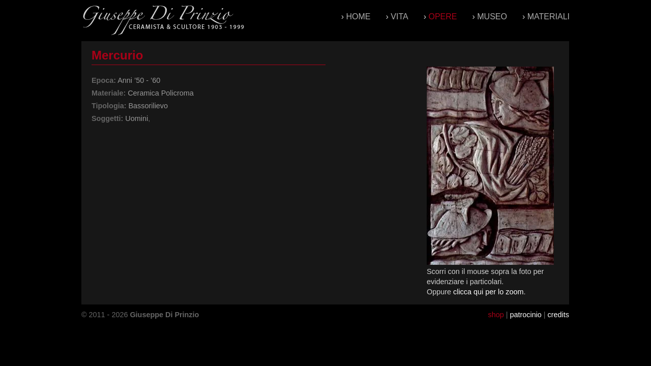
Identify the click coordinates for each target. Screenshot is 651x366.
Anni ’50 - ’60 (138, 80)
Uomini (136, 118)
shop (496, 315)
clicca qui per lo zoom (488, 292)
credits (558, 315)
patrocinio (525, 315)
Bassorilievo (148, 106)
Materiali (548, 16)
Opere (442, 16)
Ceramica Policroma (161, 93)
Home (358, 16)
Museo (492, 16)
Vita (399, 16)
